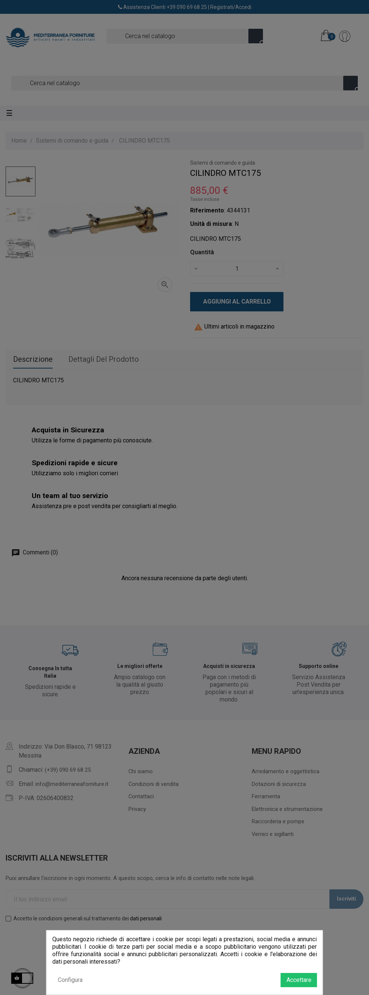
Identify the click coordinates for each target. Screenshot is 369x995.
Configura (70, 979)
